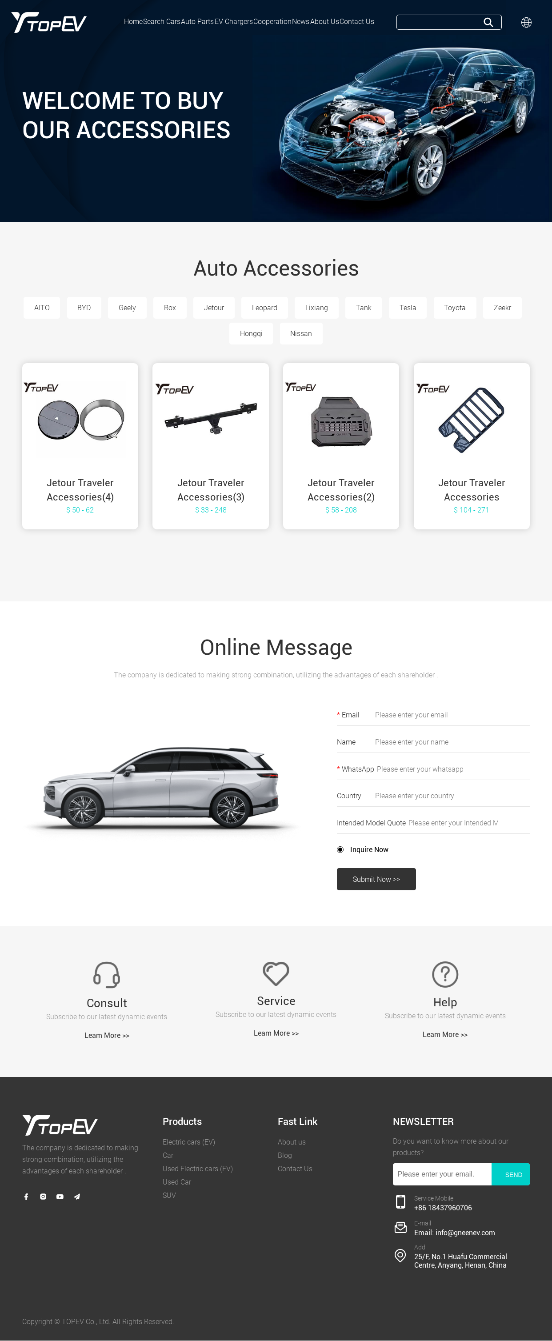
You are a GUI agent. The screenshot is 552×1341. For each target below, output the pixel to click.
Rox (192, 308)
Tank (387, 308)
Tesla (431, 308)
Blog (285, 1156)
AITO (63, 308)
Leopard (287, 308)
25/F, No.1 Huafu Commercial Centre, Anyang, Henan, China (460, 1261)
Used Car (177, 1182)
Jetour (236, 308)
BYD (105, 308)
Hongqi (274, 334)
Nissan (324, 334)
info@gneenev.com (465, 1233)
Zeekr (225, 334)
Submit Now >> (376, 880)
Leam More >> (106, 1036)
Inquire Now (369, 849)
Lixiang (339, 308)
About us (292, 1142)
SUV (169, 1196)
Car (168, 1156)
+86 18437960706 (443, 1208)
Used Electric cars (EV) (198, 1169)
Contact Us (295, 1169)
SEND (514, 1175)
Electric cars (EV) (189, 1142)
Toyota (479, 308)
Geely (149, 308)
